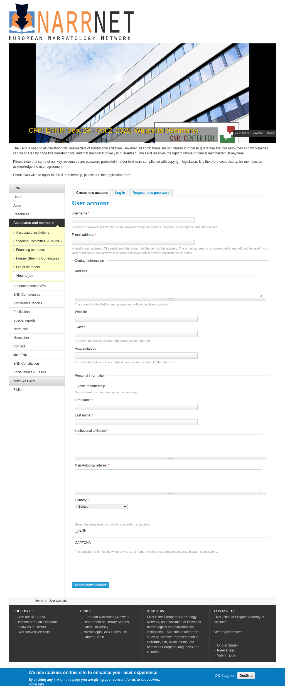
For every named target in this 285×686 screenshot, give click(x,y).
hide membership (92, 386)
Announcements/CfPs (29, 286)
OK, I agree (224, 676)
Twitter (80, 327)
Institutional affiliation (91, 431)
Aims (17, 206)
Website (81, 312)
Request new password (150, 193)
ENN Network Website (33, 632)
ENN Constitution (26, 364)
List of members (28, 267)
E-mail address (84, 235)
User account (58, 600)
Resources (21, 214)
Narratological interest (92, 465)
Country (82, 500)
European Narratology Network (106, 617)
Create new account (93, 193)
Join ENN (20, 355)
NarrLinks (20, 329)
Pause (258, 133)
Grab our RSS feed (31, 617)
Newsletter (21, 338)
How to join (25, 276)
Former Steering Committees (37, 258)
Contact (19, 346)
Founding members (30, 250)
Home (17, 197)
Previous (242, 133)
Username (80, 213)
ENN (82, 530)
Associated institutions (32, 233)
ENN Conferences (26, 295)
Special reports (24, 320)
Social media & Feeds (29, 372)
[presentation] (117, 565)
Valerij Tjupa (226, 655)
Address (81, 271)
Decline (245, 676)
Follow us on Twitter (31, 627)
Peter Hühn (225, 650)
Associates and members (33, 223)
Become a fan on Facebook (37, 622)
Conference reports (27, 303)
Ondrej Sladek (227, 645)
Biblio (17, 390)
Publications (22, 312)
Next (270, 133)
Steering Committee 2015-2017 (39, 241)
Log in (120, 193)
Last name (84, 415)
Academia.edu (85, 349)
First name (84, 400)
